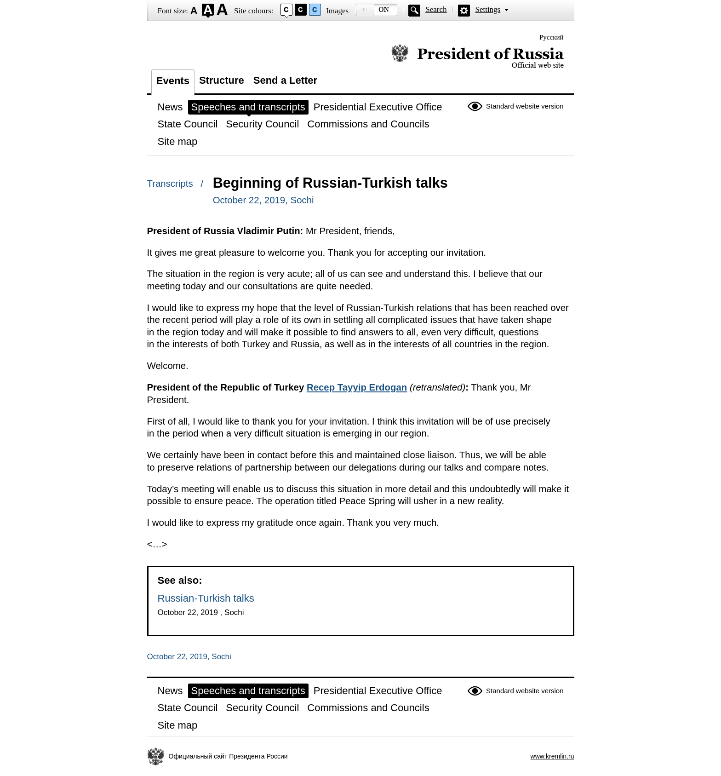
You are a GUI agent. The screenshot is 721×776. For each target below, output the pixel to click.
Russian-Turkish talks (206, 598)
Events (172, 80)
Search (435, 9)
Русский (551, 37)
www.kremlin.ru (552, 756)
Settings (487, 9)
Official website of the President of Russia (477, 56)
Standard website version (524, 106)
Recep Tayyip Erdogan (357, 387)
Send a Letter (285, 80)
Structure (221, 80)
